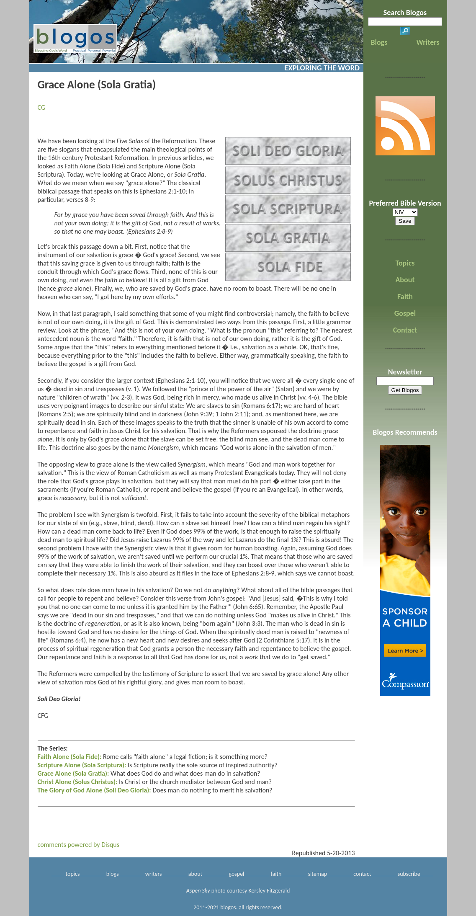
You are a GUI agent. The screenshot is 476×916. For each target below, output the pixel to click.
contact (362, 873)
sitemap (317, 873)
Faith (405, 296)
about (195, 873)
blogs (112, 873)
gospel (236, 873)
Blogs (379, 42)
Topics (405, 263)
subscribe (409, 873)
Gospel (405, 313)
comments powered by (79, 845)
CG (41, 107)
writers (153, 873)
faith (275, 873)
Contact (405, 330)
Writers (428, 42)
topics (73, 873)
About (404, 279)
